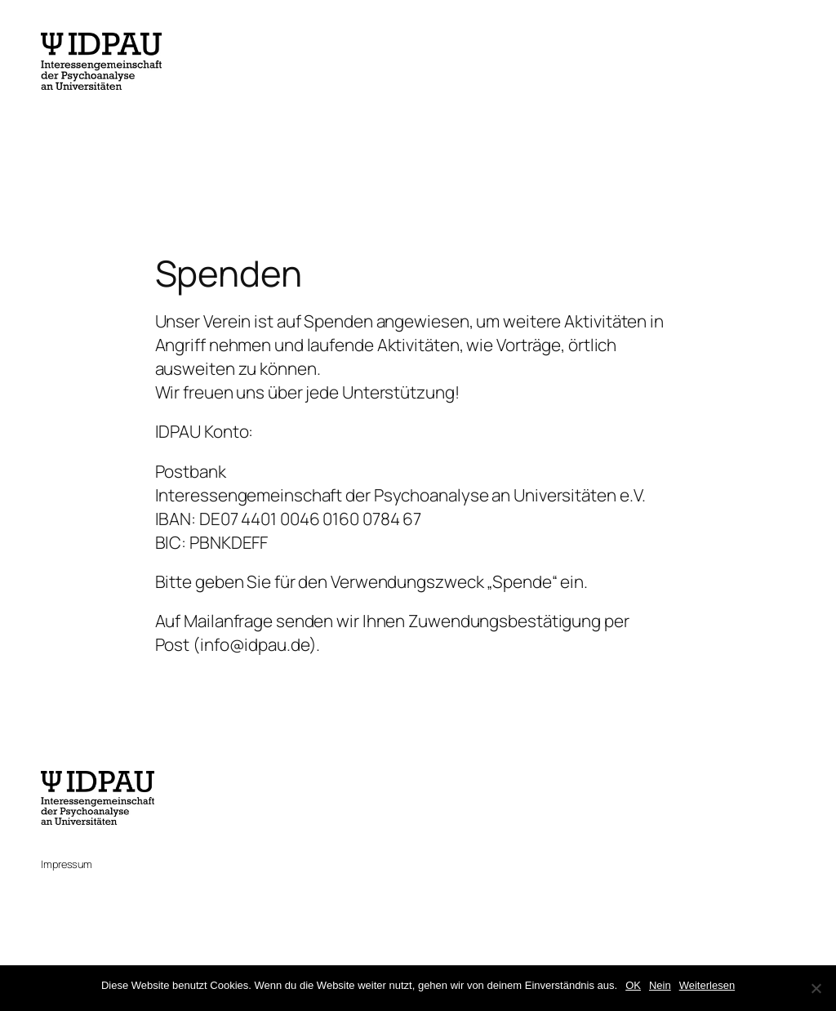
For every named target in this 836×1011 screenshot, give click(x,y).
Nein (660, 985)
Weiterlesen (707, 985)
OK (633, 985)
